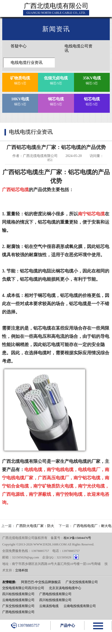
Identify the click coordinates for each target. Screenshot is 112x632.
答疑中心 (19, 46)
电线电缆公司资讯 (78, 48)
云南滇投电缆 (49, 606)
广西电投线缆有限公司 (55, 594)
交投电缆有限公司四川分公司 (23, 588)
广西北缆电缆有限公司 (56, 5)
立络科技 (21, 570)
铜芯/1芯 (20, 80)
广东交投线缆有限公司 (82, 582)
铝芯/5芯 (92, 101)
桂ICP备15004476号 (77, 538)
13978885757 (25, 625)
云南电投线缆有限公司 (18, 600)
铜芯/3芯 (92, 80)
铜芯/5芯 (56, 80)
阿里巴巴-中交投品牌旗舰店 (41, 582)
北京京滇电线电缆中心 (65, 588)
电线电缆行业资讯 (26, 62)
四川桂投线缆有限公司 (18, 594)
